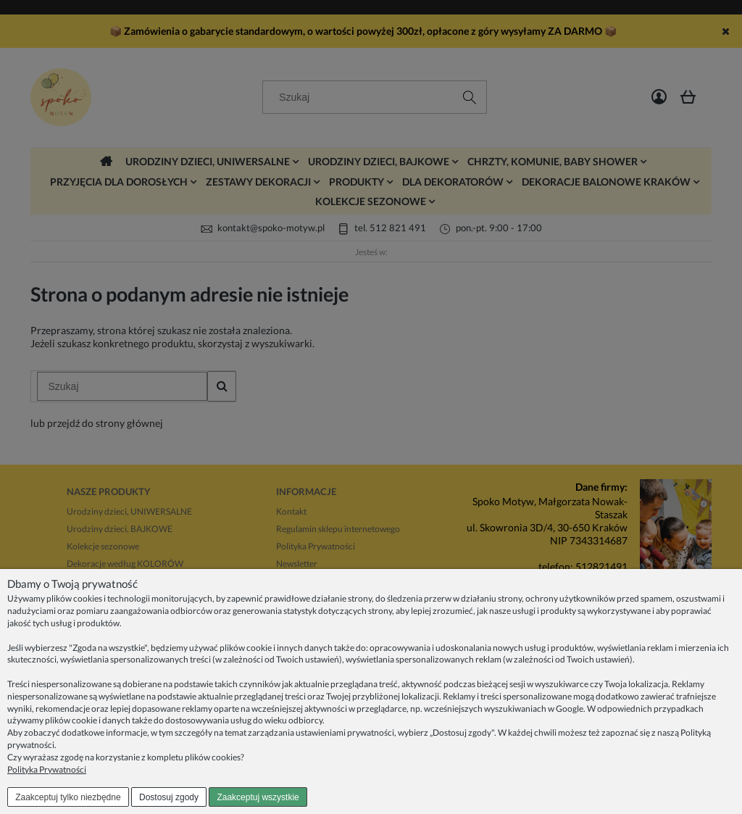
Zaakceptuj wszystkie (258, 797)
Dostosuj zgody (169, 797)
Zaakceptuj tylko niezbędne (67, 797)
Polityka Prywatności (46, 769)
